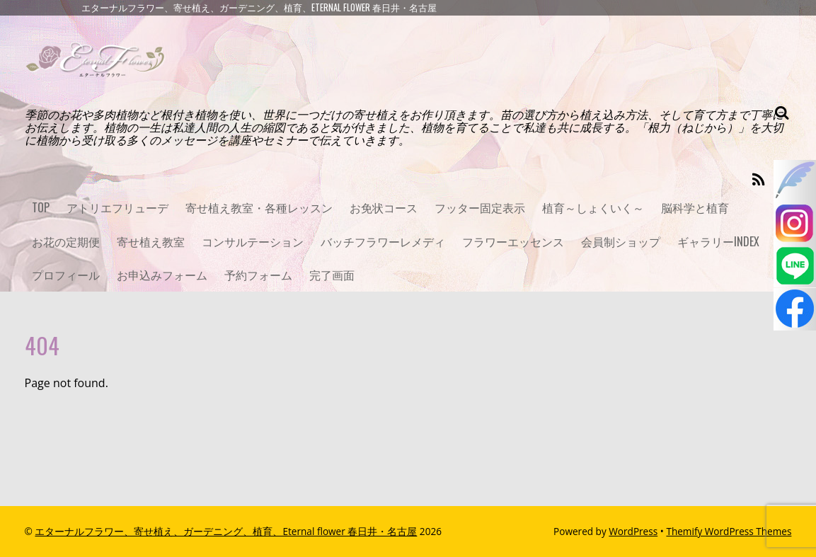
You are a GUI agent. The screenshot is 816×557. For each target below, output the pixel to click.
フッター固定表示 (480, 207)
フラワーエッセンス (513, 241)
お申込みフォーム (162, 274)
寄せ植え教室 (151, 241)
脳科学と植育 (695, 207)
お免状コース (384, 207)
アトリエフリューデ (117, 207)
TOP (41, 207)
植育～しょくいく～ (593, 207)
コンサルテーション (253, 241)
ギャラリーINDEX (718, 241)
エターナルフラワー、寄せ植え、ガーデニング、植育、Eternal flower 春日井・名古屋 (226, 531)
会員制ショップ (620, 241)
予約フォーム (258, 274)
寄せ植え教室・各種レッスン (259, 207)
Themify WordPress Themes (728, 531)
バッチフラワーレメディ (383, 241)
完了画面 (332, 274)
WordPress (633, 531)
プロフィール (66, 274)
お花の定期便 (66, 241)
